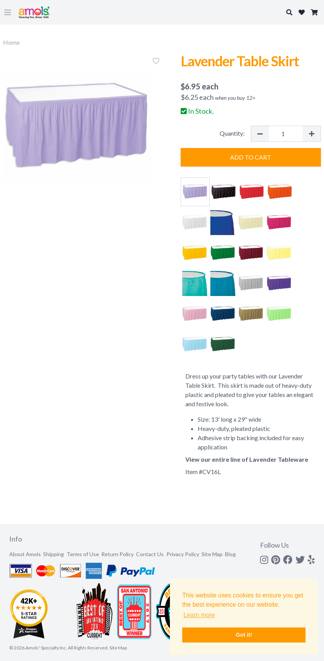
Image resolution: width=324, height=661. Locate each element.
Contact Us (150, 554)
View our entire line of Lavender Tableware (246, 459)
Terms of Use (83, 554)
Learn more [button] (199, 615)
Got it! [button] (244, 635)
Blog (230, 554)
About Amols (25, 554)
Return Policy (117, 554)
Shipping (53, 554)
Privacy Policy (182, 554)
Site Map (212, 554)
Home (11, 42)
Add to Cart (250, 157)
